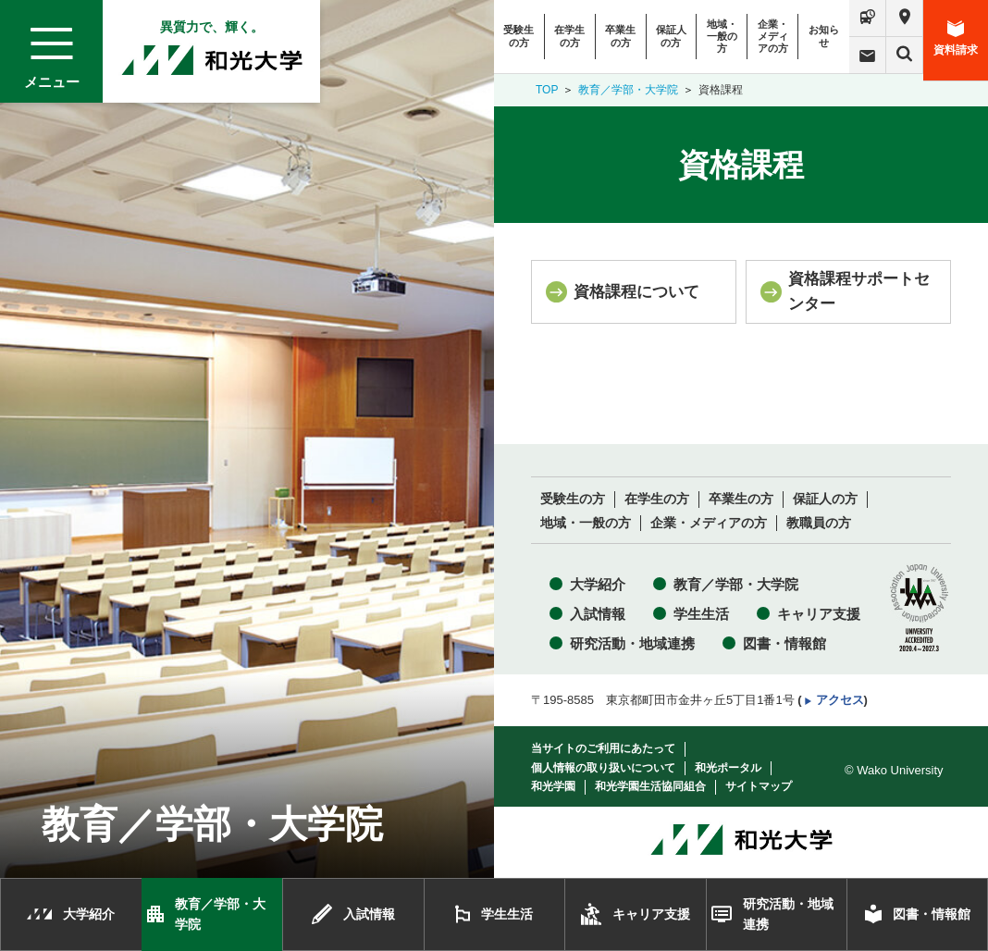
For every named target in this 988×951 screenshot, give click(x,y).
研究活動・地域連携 (632, 643)
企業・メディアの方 (773, 36)
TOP (547, 89)
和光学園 (553, 786)
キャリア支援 (818, 614)
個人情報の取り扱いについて (603, 767)
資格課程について (636, 292)
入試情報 (597, 614)
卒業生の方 (620, 35)
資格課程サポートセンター (859, 291)
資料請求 (955, 38)
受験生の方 (518, 35)
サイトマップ (758, 786)
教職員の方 (818, 523)
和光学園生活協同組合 (650, 786)
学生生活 (701, 614)
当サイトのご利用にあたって (603, 748)
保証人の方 (671, 35)
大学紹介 (597, 584)
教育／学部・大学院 (628, 89)
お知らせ (824, 35)
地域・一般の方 (722, 36)
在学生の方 (569, 35)
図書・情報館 (784, 643)
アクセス (840, 700)
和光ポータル (728, 767)
